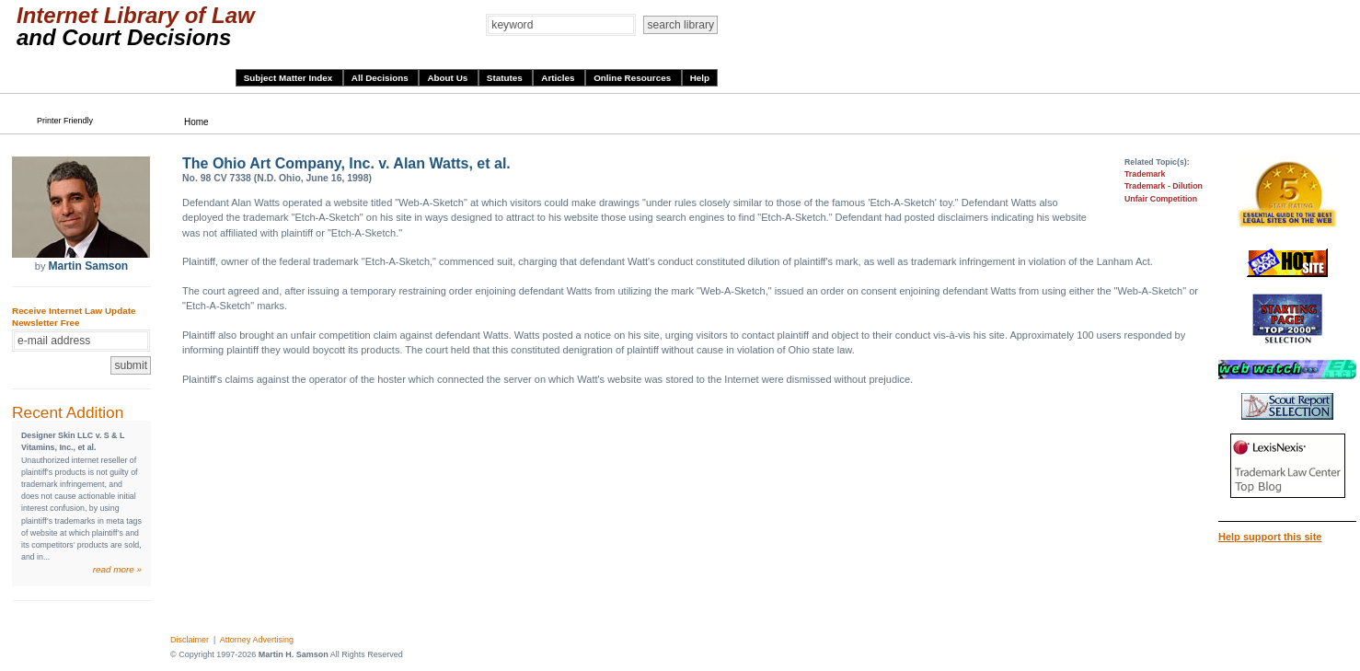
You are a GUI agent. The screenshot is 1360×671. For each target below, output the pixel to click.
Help (699, 78)
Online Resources (634, 78)
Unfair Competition (1160, 198)
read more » (117, 569)
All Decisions (381, 78)
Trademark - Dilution (1163, 186)
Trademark (1145, 174)
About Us (448, 78)
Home (196, 122)
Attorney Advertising (257, 639)
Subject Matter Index (289, 78)
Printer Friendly (65, 120)
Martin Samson (88, 266)
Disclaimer (189, 639)
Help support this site (1269, 536)
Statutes (506, 78)
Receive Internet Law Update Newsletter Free (73, 317)
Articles (559, 78)
